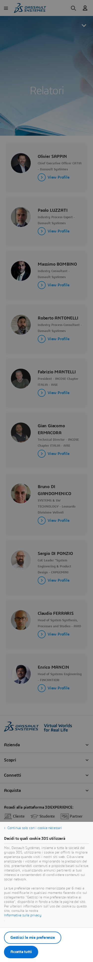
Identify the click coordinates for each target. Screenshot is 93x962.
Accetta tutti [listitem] (21, 952)
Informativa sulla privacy (22, 915)
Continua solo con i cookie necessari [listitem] (34, 828)
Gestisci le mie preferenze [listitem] (32, 938)
